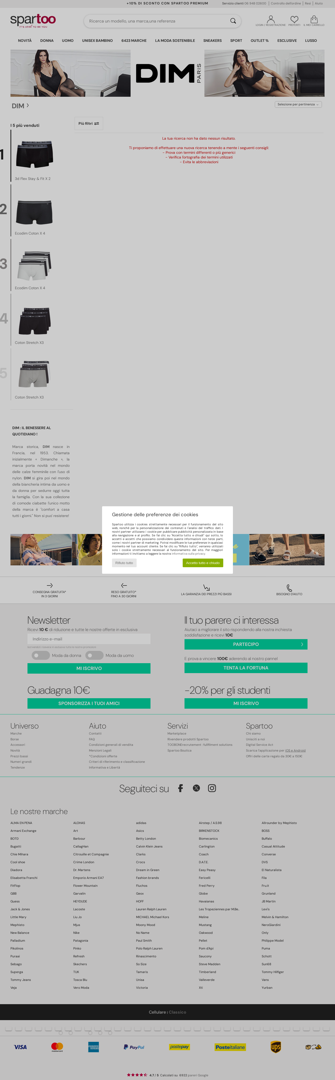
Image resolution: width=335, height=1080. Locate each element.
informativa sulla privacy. (188, 553)
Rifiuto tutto (124, 563)
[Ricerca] (233, 21)
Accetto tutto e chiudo (203, 563)
